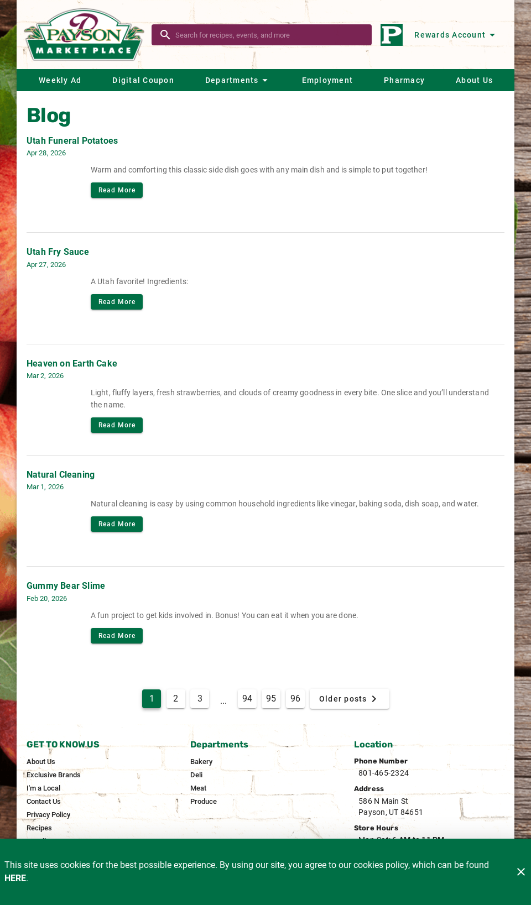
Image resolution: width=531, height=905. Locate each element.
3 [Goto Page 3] (199, 698)
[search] (269, 35)
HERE (15, 878)
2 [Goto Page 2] (175, 698)
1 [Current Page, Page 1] (151, 698)
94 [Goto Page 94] (247, 698)
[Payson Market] (87, 34)
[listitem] (41, 761)
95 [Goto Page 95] (271, 698)
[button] (238, 80)
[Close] (521, 872)
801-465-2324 (383, 772)
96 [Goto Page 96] (295, 698)
